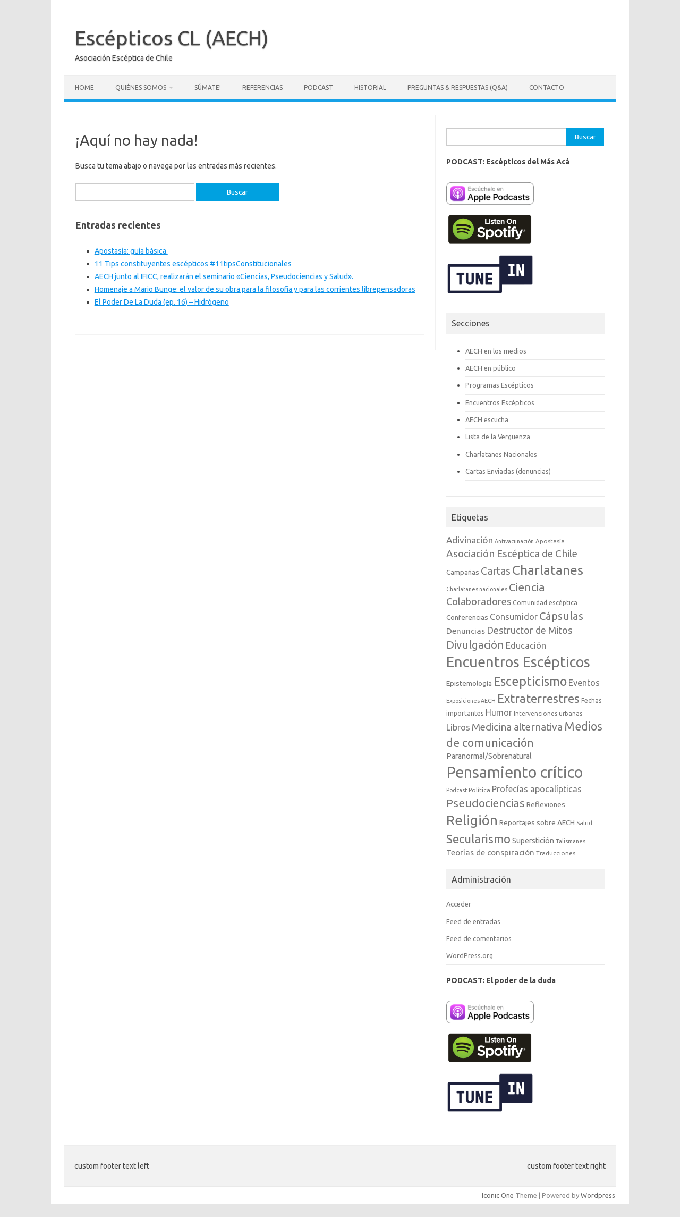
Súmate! (207, 87)
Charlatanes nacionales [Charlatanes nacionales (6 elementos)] (476, 589)
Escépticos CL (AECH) (172, 38)
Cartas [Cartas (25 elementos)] (496, 571)
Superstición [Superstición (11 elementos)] (533, 840)
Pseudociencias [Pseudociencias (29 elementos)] (485, 803)
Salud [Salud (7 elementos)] (584, 822)
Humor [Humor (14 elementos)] (499, 712)
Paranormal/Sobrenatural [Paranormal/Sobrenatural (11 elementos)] (489, 756)
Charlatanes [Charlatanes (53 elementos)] (547, 570)
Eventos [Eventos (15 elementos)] (584, 682)
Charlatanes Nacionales (501, 454)
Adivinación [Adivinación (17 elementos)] (469, 540)
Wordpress (598, 1195)
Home (84, 87)
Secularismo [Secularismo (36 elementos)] (478, 838)
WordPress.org (469, 955)
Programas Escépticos (499, 385)
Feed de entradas (473, 921)
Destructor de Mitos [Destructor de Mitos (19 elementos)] (529, 630)
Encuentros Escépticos (499, 402)
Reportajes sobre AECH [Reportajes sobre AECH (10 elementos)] (537, 822)
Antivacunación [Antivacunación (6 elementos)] (514, 541)
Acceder (458, 904)
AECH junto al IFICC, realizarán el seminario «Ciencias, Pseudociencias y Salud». (224, 276)
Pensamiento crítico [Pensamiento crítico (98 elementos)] (514, 772)
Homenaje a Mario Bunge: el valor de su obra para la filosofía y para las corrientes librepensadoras (255, 289)
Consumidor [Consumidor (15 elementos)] (514, 617)
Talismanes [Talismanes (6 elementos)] (570, 841)
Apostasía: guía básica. (131, 251)
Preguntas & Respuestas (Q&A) (457, 87)
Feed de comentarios (479, 938)
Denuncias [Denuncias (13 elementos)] (465, 630)
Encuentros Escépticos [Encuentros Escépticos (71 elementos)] (518, 662)
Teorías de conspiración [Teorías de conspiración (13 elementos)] (490, 852)
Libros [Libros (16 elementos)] (458, 727)
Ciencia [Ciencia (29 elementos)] (527, 587)
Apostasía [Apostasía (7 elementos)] (550, 541)
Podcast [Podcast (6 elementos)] (456, 790)
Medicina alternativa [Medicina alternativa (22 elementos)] (517, 727)
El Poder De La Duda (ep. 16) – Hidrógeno (162, 302)
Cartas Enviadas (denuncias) (508, 471)
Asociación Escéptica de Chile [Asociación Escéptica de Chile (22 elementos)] (511, 553)
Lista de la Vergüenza (497, 436)
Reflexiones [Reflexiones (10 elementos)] (545, 804)
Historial (370, 87)
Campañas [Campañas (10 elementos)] (462, 572)
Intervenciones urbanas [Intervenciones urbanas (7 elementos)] (548, 713)
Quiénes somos (140, 87)
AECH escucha (486, 419)
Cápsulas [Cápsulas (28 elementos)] (561, 616)
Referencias (262, 87)
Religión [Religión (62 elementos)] (472, 820)
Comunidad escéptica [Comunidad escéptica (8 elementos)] (545, 602)
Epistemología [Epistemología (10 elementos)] (469, 683)
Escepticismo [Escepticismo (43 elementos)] (530, 681)
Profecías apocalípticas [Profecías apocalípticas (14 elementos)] (537, 789)
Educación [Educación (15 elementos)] (526, 645)
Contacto (546, 87)
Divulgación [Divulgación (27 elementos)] (475, 645)
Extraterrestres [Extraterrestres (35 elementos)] (538, 698)
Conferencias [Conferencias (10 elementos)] (467, 617)
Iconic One (498, 1195)
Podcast (318, 87)
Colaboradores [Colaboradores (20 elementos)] (478, 601)
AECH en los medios (495, 351)
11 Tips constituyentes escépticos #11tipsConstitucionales (193, 263)
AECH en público (490, 368)
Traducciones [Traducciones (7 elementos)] (555, 853)
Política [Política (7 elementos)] (479, 789)
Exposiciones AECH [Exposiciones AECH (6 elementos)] (471, 701)
